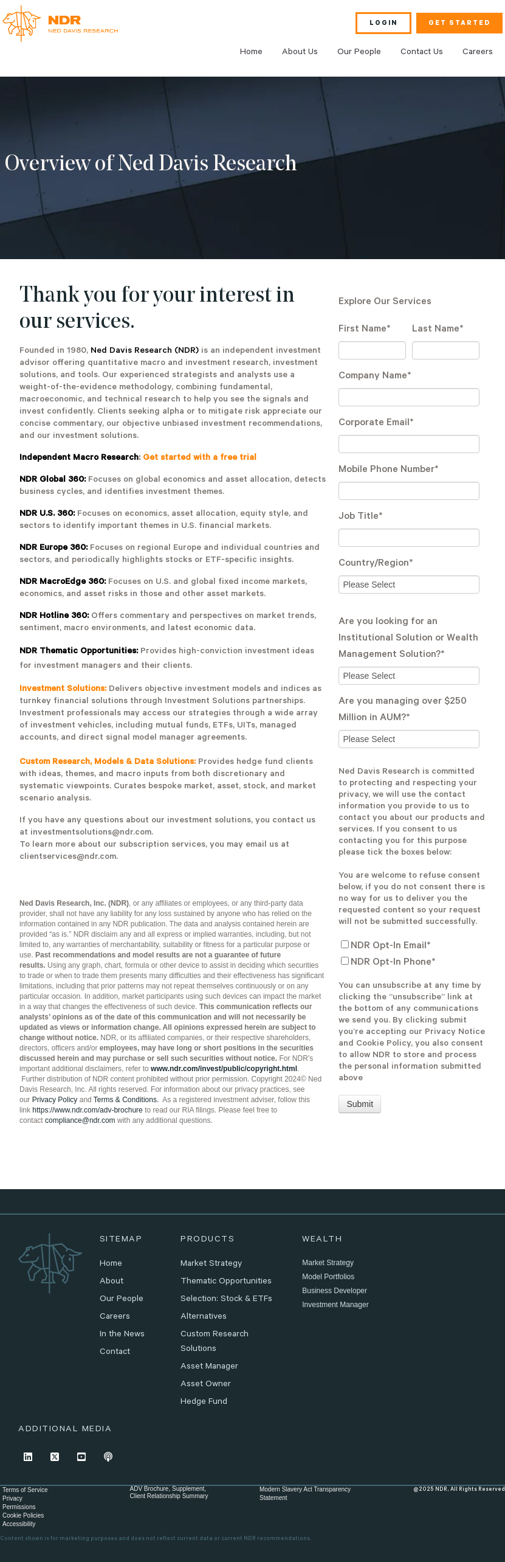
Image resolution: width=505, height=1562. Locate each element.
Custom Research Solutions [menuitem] (214, 1342)
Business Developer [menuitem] (334, 1290)
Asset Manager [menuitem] (209, 1367)
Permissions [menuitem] (18, 1507)
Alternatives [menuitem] (203, 1317)
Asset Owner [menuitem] (205, 1385)
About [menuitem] (111, 1282)
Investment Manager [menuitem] (335, 1304)
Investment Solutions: (62, 690)
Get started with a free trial (199, 458)
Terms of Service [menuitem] (24, 1490)
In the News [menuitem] (122, 1335)
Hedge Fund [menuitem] (203, 1403)
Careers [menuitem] (477, 53)
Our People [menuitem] (359, 53)
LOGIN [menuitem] (383, 23)
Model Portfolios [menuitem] (328, 1276)
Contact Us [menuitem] (421, 53)
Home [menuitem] (251, 53)
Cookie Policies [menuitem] (23, 1515)
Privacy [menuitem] (12, 1498)
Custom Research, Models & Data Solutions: (107, 763)
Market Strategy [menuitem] (211, 1264)
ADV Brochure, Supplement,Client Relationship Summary (168, 1492)
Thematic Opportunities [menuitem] (226, 1282)
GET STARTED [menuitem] (459, 23)
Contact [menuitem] (115, 1353)
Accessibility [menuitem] (18, 1524)
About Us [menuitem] (300, 53)
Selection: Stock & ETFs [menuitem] (226, 1300)
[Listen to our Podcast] (108, 1457)
